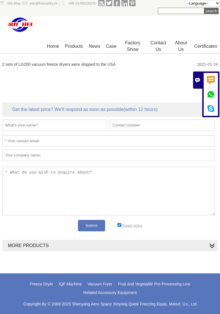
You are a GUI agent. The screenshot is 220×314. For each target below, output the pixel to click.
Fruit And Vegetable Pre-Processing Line (154, 284)
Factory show (132, 46)
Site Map (13, 3)
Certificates (205, 46)
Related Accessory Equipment (110, 292)
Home (53, 46)
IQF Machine (70, 284)
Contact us (158, 46)
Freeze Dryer (41, 284)
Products (74, 46)
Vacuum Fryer (99, 284)
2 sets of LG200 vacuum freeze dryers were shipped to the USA (59, 64)
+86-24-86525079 (81, 3)
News (94, 46)
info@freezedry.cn (44, 3)
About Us (181, 46)
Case (111, 46)
